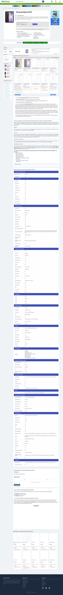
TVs (31, 4)
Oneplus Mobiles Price (7, 91)
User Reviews (33, 42)
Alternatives (44, 42)
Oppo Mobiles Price (7, 86)
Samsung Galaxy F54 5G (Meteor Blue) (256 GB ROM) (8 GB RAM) (18, 68)
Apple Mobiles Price (7, 84)
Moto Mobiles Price (7, 96)
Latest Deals (24, 585)
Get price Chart (36, 506)
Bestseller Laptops (25, 582)
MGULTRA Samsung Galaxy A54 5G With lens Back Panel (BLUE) (53, 68)
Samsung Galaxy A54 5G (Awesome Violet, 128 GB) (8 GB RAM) (41, 48)
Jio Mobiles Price (6, 93)
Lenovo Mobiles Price (7, 98)
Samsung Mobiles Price (7, 82)
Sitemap (43, 585)
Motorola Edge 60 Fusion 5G (17, 543)
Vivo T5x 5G (33, 542)
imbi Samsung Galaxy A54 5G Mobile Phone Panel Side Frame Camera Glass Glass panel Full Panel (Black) (45, 84)
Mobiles (24, 4)
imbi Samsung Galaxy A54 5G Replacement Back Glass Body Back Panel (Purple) (26, 84)
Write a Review (40, 29)
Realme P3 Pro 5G (25, 542)
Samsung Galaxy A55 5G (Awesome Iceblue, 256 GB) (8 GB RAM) (18, 84)
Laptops (28, 4)
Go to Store (35, 24)
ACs (34, 4)
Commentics (18, 486)
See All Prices (29, 24)
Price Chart (39, 42)
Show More (18, 94)
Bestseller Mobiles (25, 580)
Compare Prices (19, 42)
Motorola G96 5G (51, 542)
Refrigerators (38, 4)
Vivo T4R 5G (42, 542)
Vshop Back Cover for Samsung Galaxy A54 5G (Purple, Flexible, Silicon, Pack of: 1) (53, 84)
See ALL (53, 94)
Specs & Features (26, 42)
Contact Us (43, 582)
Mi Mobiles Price (6, 89)
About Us (43, 580)
